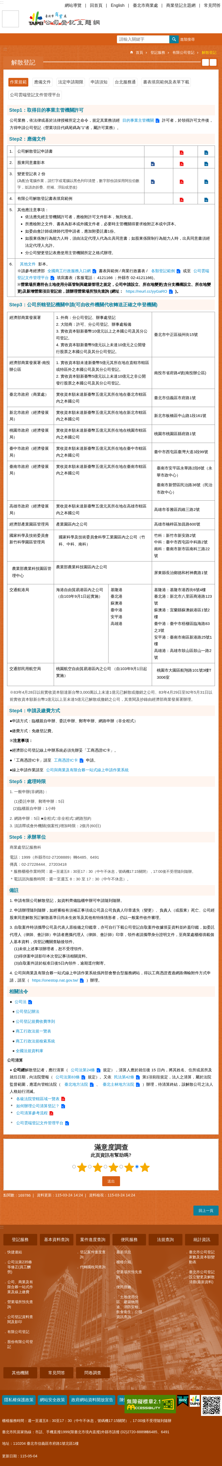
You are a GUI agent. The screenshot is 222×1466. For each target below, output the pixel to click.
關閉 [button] (10, 18)
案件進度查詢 (92, 1239)
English (117, 5)
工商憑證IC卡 (66, 760)
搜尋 (174, 39)
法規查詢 (165, 1239)
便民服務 (129, 1239)
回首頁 (96, 5)
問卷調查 (92, 1373)
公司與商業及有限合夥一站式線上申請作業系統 (88, 770)
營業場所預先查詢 (20, 1304)
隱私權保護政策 (19, 1400)
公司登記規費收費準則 (33, 1021)
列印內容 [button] (205, 62)
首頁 (139, 52)
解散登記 (209, 52)
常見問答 (212, 5)
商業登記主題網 (181, 5)
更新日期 (9, 1456)
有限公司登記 (183, 52)
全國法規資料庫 (27, 1050)
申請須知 (99, 82)
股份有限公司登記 (20, 1344)
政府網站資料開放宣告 (92, 1400)
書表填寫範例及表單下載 (166, 82)
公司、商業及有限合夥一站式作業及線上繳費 (20, 1287)
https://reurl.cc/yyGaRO (146, 291)
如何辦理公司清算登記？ (37, 1106)
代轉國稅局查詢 (93, 1267)
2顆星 (97, 1167)
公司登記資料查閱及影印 (20, 1319)
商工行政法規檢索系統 (33, 1041)
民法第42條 (124, 1077)
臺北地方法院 (75, 1084)
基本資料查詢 (56, 1239)
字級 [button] (204, 39)
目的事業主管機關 (138, 120)
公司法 (20, 1001)
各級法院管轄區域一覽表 (37, 1098)
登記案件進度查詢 (93, 1254)
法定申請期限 (70, 82)
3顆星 (113, 1167)
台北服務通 (125, 82)
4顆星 (129, 1167)
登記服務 (157, 52)
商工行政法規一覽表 (31, 1031)
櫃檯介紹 (123, 1262)
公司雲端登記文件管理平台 (35, 95)
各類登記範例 (163, 271)
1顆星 (82, 1167)
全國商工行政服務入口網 (69, 271)
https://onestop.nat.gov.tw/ (55, 980)
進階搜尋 (187, 39)
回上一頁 (206, 1210)
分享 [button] (216, 39)
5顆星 (145, 1167)
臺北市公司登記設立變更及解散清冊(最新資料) (202, 1277)
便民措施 (123, 1287)
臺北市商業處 (145, 5)
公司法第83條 (68, 1077)
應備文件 (42, 82)
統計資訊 (201, 1239)
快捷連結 (14, 1252)
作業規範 (18, 82)
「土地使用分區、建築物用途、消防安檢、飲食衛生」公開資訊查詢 (129, 1307)
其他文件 (28, 264)
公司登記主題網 (73, 18)
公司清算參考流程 (32, 1113)
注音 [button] (213, 62)
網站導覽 (73, 5)
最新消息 (123, 1252)
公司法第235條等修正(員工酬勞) (19, 1267)
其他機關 (20, 1373)
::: (1, 2)
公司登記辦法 (25, 1011)
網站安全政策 (52, 1400)
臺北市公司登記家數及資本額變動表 (202, 1257)
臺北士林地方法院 (118, 1084)
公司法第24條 (83, 1070)
